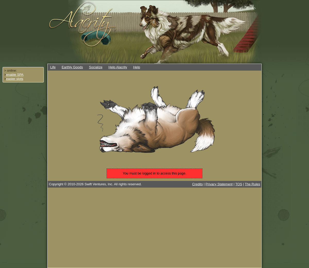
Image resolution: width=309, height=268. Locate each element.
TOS (238, 184)
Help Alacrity (117, 67)
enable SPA (15, 75)
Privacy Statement (219, 184)
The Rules (252, 184)
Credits (197, 184)
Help (136, 67)
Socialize (95, 67)
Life (53, 67)
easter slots (14, 79)
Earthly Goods (72, 67)
